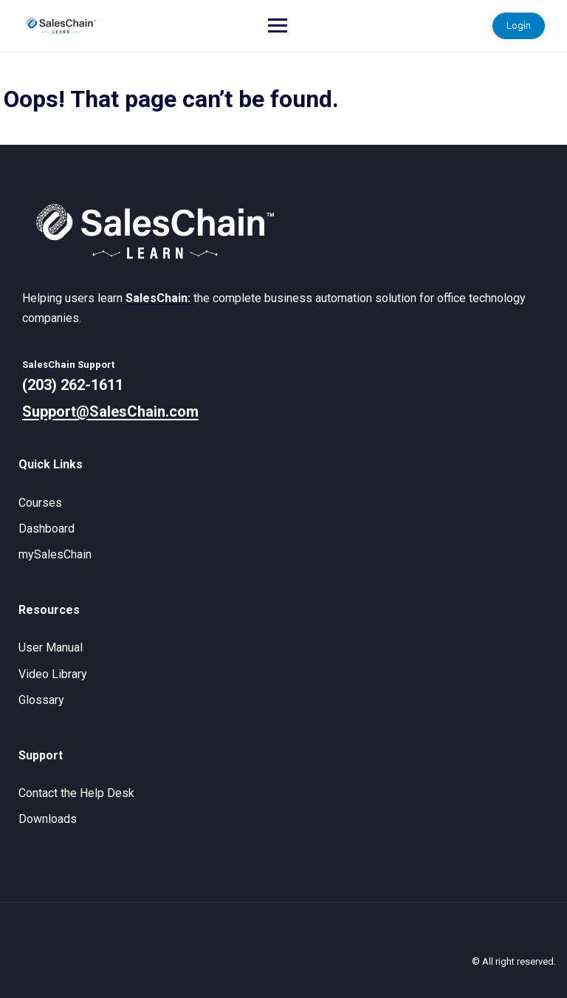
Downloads (47, 819)
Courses (40, 503)
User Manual (50, 647)
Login (518, 25)
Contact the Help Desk (76, 793)
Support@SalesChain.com (110, 411)
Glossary (41, 700)
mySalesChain (55, 554)
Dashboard (46, 529)
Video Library (52, 674)
